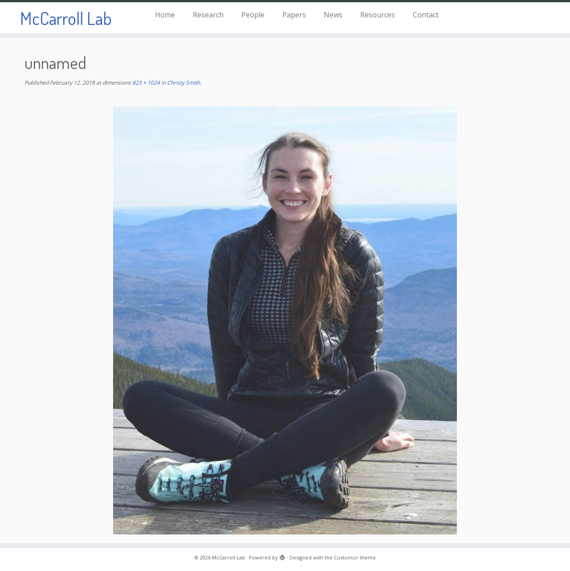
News (333, 15)
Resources (377, 15)
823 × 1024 (145, 82)
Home (165, 15)
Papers (294, 15)
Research (208, 15)
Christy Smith (183, 82)
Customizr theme (355, 557)
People (253, 15)
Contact (426, 15)
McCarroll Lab (66, 18)
